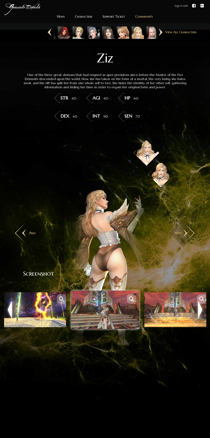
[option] (61, 32)
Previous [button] (49, 32)
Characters (83, 16)
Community (144, 16)
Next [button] (160, 32)
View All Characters (180, 32)
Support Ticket (114, 16)
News (61, 16)
